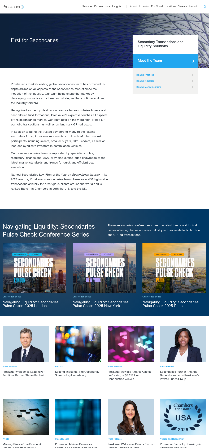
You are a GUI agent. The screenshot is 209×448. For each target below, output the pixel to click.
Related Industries (145, 81)
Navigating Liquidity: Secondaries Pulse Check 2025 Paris (170, 304)
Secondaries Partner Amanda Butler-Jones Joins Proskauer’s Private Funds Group (179, 376)
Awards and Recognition (172, 439)
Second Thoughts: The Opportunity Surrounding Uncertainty (77, 374)
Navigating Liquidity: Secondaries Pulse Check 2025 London (31, 304)
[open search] (205, 7)
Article (6, 439)
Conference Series (12, 297)
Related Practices (145, 75)
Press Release (10, 367)
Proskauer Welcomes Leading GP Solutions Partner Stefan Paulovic (24, 374)
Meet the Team (150, 61)
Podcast (59, 367)
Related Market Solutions (148, 87)
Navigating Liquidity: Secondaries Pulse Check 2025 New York (101, 304)
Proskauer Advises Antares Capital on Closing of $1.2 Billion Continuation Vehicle (130, 376)
